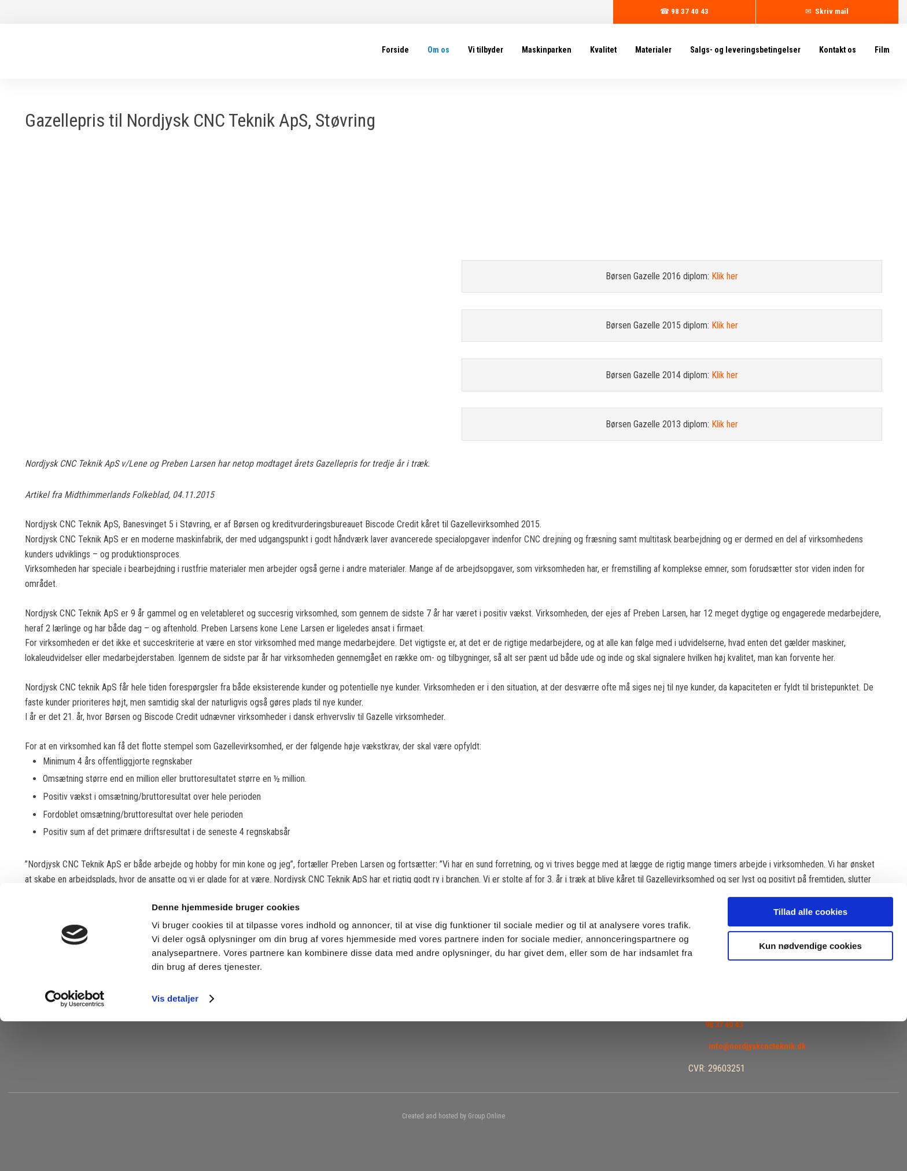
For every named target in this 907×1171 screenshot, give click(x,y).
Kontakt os (837, 49)
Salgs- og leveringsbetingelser (745, 49)
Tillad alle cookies (810, 1061)
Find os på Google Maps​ (747, 1004)
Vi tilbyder (485, 49)
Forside (395, 49)
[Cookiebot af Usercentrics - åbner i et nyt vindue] (75, 1148)
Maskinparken (547, 49)
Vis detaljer (175, 1148)
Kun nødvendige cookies (810, 1095)
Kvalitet (603, 49)
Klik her (724, 276)
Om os (438, 49)
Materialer (653, 49)
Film (882, 49)
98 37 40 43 (724, 1024)
